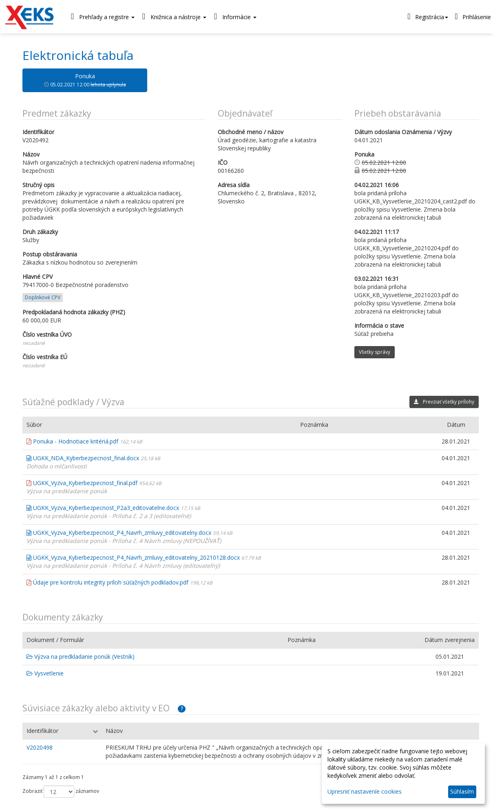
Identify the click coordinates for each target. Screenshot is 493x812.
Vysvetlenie (45, 673)
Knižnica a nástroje (172, 16)
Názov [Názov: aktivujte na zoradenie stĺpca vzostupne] (114, 731)
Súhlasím (462, 791)
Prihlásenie (471, 16)
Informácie (233, 16)
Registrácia (426, 16)
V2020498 (40, 747)
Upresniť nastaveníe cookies (364, 791)
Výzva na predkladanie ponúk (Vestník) (81, 656)
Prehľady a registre (101, 16)
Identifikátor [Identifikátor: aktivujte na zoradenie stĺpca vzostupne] (42, 731)
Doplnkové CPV (42, 297)
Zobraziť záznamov (60, 792)
